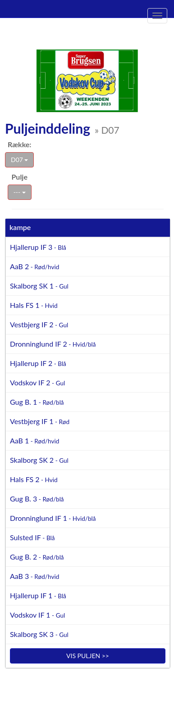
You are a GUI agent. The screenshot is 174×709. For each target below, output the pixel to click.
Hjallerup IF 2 (38, 363)
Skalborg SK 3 (39, 634)
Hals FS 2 (34, 479)
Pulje (19, 176)
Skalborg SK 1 (39, 285)
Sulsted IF (32, 537)
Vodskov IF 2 (37, 382)
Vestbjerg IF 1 (39, 421)
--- (20, 192)
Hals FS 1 (34, 305)
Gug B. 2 (37, 556)
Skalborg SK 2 (39, 460)
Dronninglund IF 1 (53, 518)
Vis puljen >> (87, 655)
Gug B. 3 (37, 498)
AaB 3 (34, 576)
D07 (19, 159)
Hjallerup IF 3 (38, 247)
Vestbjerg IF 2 (39, 324)
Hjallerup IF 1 (38, 595)
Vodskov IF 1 (37, 614)
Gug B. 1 (37, 401)
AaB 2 (34, 266)
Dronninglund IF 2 (53, 343)
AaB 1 (34, 440)
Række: (19, 144)
